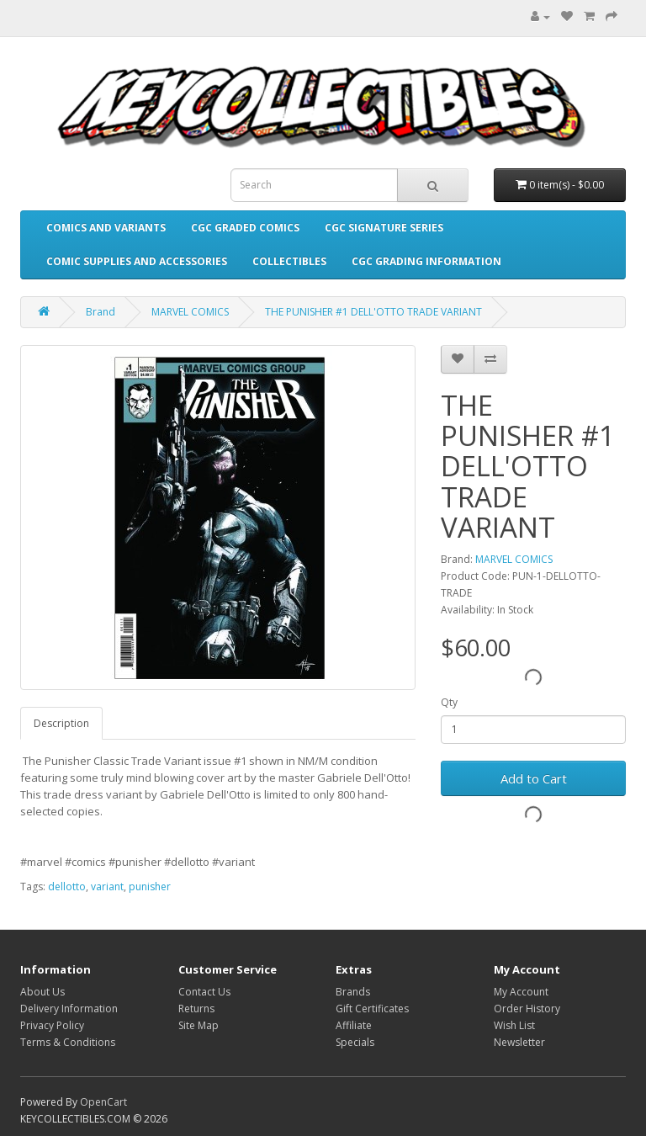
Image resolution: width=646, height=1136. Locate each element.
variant (107, 886)
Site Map (198, 1025)
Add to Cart (533, 778)
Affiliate (354, 1025)
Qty (449, 702)
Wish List (514, 1025)
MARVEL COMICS (190, 312)
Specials (355, 1042)
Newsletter (519, 1042)
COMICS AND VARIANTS (106, 227)
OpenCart (103, 1102)
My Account (521, 992)
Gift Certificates (372, 1008)
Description (61, 723)
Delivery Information (69, 1008)
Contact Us (204, 992)
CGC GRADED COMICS (245, 227)
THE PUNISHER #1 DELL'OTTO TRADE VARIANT (373, 312)
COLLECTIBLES (289, 261)
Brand (100, 312)
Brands (353, 992)
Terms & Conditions (67, 1042)
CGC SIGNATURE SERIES (384, 227)
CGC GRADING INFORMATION (426, 261)
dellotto (67, 886)
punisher (150, 886)
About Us (42, 992)
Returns (196, 1008)
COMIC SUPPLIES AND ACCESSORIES (136, 261)
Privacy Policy (52, 1025)
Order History (527, 1008)
